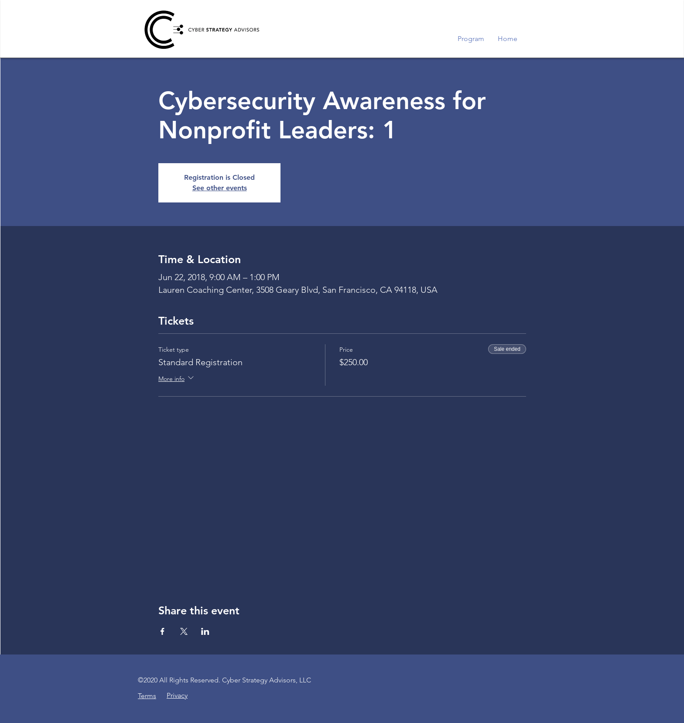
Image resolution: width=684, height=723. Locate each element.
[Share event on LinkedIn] (205, 631)
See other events (219, 188)
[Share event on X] (184, 631)
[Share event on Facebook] (162, 631)
